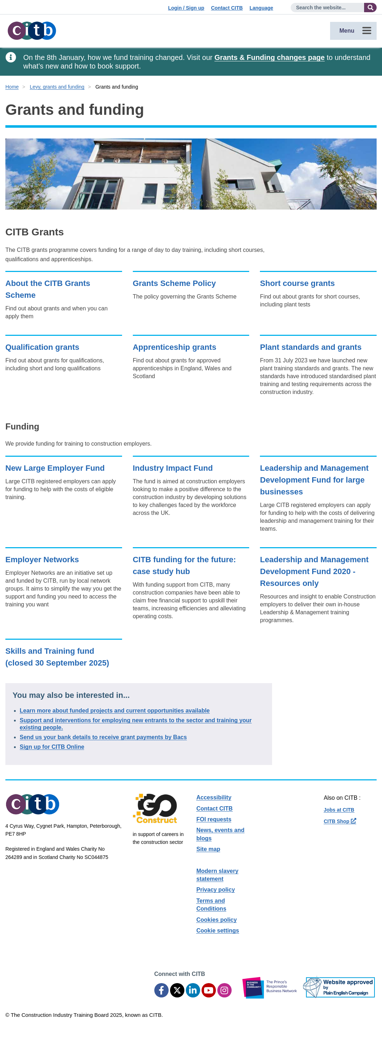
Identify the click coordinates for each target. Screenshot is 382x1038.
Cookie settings (217, 930)
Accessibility (213, 797)
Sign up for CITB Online (52, 747)
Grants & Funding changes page (269, 57)
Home (12, 87)
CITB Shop (340, 821)
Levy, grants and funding (57, 87)
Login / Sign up (186, 8)
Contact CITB (227, 8)
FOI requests (213, 819)
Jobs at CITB (339, 810)
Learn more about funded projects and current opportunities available (115, 711)
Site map (208, 849)
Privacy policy (215, 890)
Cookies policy (216, 920)
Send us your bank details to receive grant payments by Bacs (103, 737)
